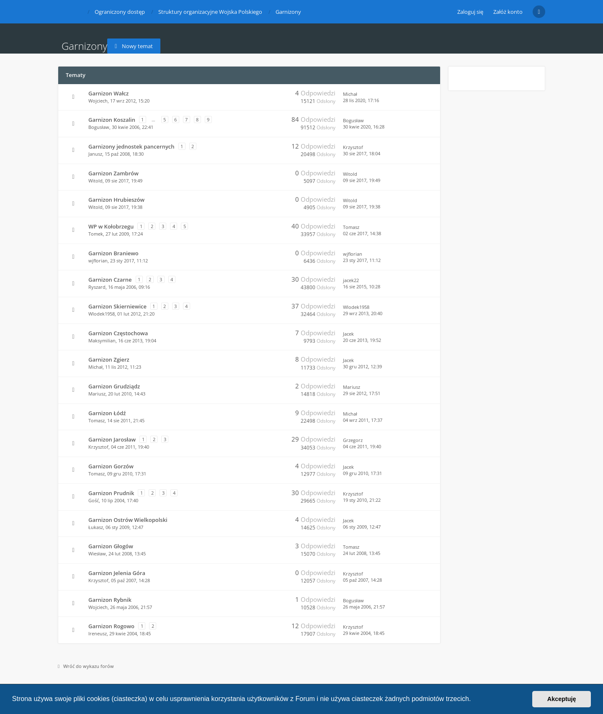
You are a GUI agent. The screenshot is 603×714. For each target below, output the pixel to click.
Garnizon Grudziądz (114, 386)
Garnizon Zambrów (113, 173)
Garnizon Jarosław (112, 439)
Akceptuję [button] (561, 699)
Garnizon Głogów (110, 546)
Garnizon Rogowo (111, 626)
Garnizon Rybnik (109, 600)
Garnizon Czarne (110, 279)
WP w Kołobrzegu (111, 226)
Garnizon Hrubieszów (116, 199)
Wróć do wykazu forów (86, 666)
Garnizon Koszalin (111, 119)
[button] (474, 700)
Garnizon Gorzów (111, 466)
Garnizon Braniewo (113, 253)
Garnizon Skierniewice (117, 306)
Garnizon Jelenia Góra (116, 573)
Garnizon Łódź (107, 413)
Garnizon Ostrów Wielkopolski (128, 520)
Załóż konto (508, 11)
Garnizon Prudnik (111, 493)
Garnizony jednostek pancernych (131, 146)
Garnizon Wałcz (108, 93)
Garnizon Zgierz (108, 359)
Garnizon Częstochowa (118, 333)
